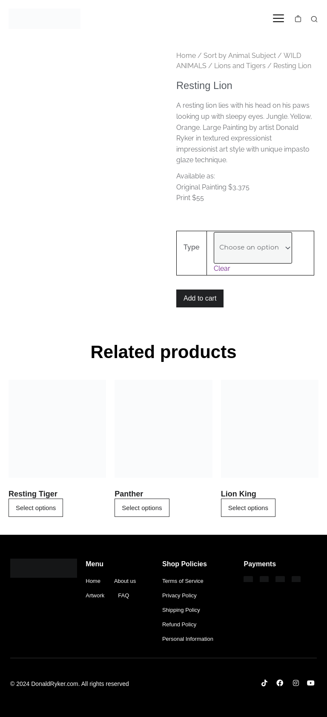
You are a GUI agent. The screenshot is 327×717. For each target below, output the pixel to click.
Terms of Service (183, 581)
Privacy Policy (179, 595)
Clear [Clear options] (222, 268)
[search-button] (314, 19)
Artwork (95, 595)
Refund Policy (179, 624)
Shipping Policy (181, 610)
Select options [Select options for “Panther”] (142, 507)
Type (192, 247)
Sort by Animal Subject (240, 56)
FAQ (123, 595)
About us (125, 581)
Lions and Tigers (240, 66)
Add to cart (200, 298)
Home (186, 56)
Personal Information (187, 639)
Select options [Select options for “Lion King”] (248, 507)
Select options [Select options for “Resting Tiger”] (36, 507)
